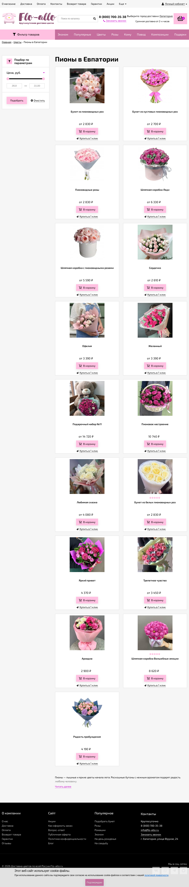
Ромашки (100, 830)
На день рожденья (105, 838)
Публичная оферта (59, 834)
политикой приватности (156, 875)
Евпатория (166, 16)
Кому (127, 34)
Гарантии (7, 838)
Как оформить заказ (60, 825)
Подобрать (16, 100)
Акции (52, 821)
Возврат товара (11, 834)
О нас (5, 821)
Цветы (101, 34)
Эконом (63, 34)
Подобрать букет (105, 821)
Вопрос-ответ (56, 830)
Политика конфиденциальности (67, 838)
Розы (114, 34)
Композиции (159, 34)
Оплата (6, 830)
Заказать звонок (151, 834)
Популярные (82, 34)
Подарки (180, 34)
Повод (141, 34)
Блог (51, 843)
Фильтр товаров (26, 34)
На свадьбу (101, 843)
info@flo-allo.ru (150, 830)
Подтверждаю (94, 882)
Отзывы (6, 843)
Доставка (7, 825)
